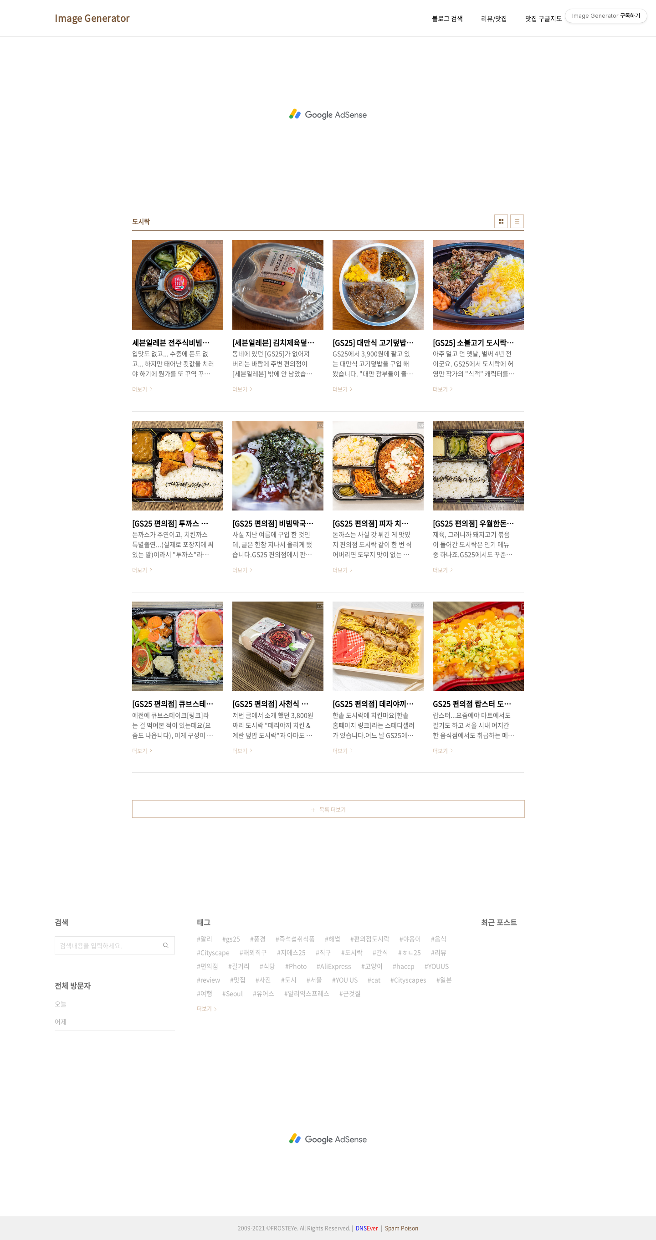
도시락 (354, 952)
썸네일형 (501, 221)
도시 (291, 979)
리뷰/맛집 (494, 18)
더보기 (204, 1009)
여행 (206, 993)
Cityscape (215, 952)
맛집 (240, 979)
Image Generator (92, 18)
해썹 (334, 938)
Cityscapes (410, 979)
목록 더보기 (332, 810)
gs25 (233, 938)
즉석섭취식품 (297, 938)
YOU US (347, 979)
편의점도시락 (372, 938)
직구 (325, 952)
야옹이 (412, 938)
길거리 (241, 965)
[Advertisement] (328, 114)
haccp (405, 965)
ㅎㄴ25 (411, 952)
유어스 (265, 993)
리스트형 (517, 221)
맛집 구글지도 (543, 18)
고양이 (374, 965)
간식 (382, 952)
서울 (316, 979)
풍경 (260, 938)
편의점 (209, 965)
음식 (440, 938)
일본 (446, 979)
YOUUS (438, 965)
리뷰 (440, 952)
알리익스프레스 (308, 993)
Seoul (234, 993)
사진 (265, 979)
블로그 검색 (447, 18)
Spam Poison (401, 1228)
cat (375, 979)
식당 (269, 965)
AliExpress (335, 965)
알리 (206, 938)
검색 (165, 945)
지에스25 (293, 952)
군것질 (352, 993)
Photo (298, 965)
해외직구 (255, 952)
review (210, 979)
